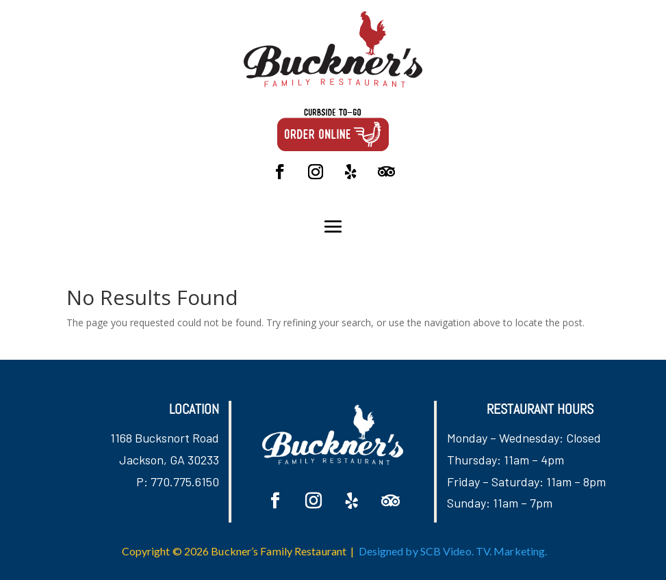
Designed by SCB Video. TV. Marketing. (453, 550)
